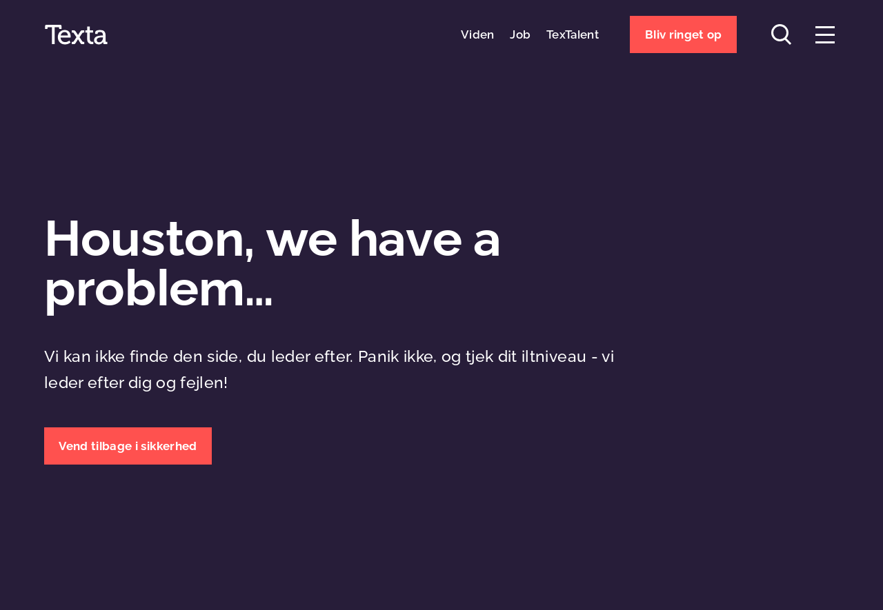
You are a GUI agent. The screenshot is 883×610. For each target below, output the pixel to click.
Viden (478, 34)
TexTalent (572, 34)
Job (520, 34)
